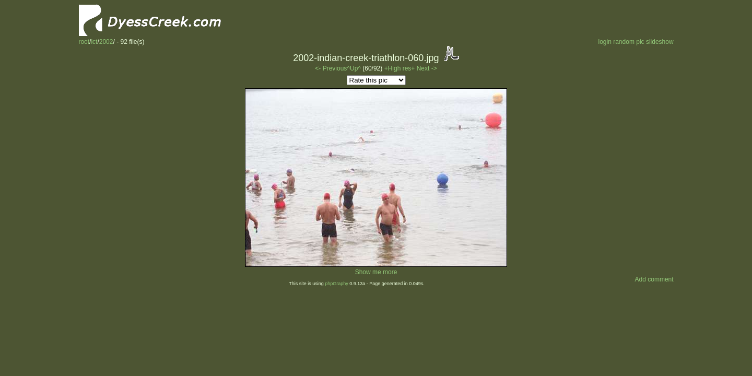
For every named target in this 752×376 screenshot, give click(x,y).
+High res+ (400, 68)
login (604, 41)
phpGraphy (336, 283)
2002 (106, 41)
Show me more (376, 272)
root (83, 41)
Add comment (654, 279)
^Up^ (354, 68)
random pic (628, 41)
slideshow (660, 41)
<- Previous (331, 68)
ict (94, 41)
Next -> (427, 68)
